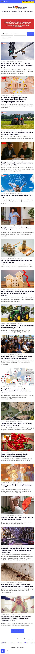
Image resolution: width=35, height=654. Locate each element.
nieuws (14, 11)
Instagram (19, 642)
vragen (11, 639)
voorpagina (6, 11)
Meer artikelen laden (17, 630)
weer (20, 11)
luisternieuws (28, 11)
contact (16, 639)
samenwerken (5, 639)
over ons (21, 639)
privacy (30, 639)
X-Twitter (26, 642)
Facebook (12, 642)
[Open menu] (2, 1)
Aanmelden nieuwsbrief (28, 1)
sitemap (26, 639)
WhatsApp (4, 642)
